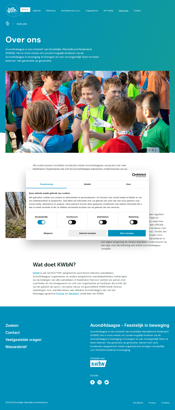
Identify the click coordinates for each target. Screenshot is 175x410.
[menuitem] (19, 10)
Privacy (152, 402)
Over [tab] (128, 184)
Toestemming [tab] (46, 184)
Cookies (165, 402)
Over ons (22, 23)
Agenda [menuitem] (37, 10)
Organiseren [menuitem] (92, 10)
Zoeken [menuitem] (137, 10)
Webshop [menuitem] (51, 10)
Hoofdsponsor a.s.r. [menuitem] (70, 10)
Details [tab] (87, 184)
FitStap (60, 293)
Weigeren (48, 233)
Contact (12, 333)
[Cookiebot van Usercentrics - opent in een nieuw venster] (134, 175)
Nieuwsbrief (16, 347)
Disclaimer (138, 402)
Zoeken (11, 326)
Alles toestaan (127, 233)
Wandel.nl (73, 293)
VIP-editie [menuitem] (108, 10)
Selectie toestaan (87, 233)
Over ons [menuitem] (123, 10)
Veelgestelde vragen (23, 340)
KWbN (36, 273)
